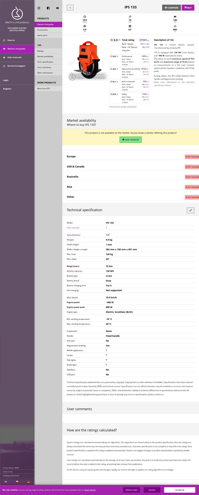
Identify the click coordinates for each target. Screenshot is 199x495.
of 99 (145, 47)
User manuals (12, 58)
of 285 (144, 43)
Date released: (73, 226)
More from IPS (43, 88)
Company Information (11, 475)
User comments (44, 67)
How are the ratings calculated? (123, 106)
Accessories (42, 30)
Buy (188, 7)
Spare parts (42, 35)
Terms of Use (8, 472)
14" (108, 233)
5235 (145, 55)
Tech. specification (45, 62)
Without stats (131, 490)
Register (7, 92)
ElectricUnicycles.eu (17, 15)
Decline (152, 490)
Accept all (179, 490)
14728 (144, 68)
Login (6, 83)
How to (9, 41)
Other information (45, 73)
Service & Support (14, 67)
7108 (145, 93)
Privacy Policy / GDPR (11, 468)
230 (145, 81)
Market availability (45, 56)
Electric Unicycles (45, 24)
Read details (90, 490)
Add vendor (130, 138)
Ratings (40, 51)
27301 (144, 39)
